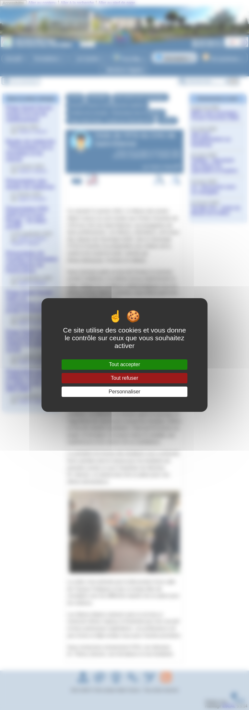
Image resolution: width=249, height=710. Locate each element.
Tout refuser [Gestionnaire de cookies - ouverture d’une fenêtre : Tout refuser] (124, 378)
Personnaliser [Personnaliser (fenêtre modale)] (124, 391)
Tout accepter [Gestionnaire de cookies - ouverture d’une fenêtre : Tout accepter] (124, 364)
